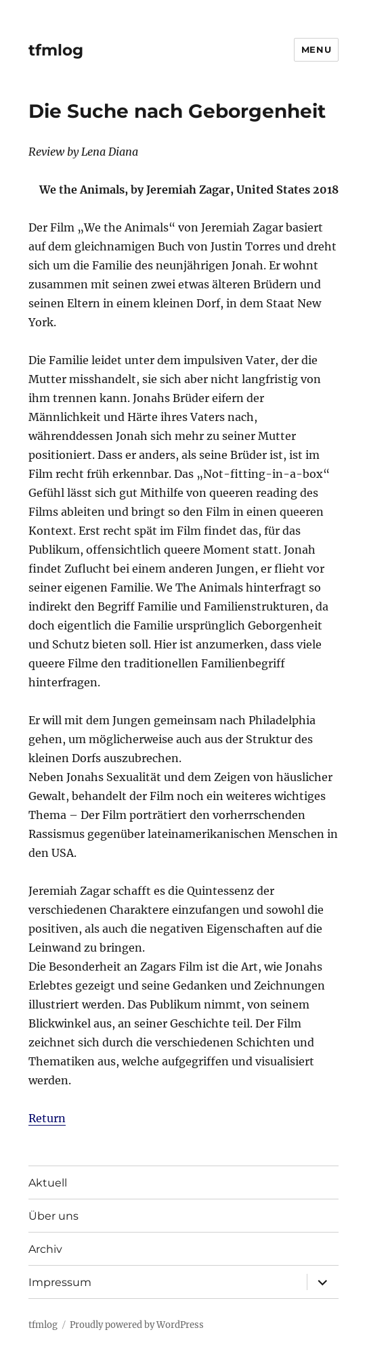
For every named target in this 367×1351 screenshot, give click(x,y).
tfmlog (55, 50)
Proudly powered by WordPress (137, 1325)
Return (47, 1118)
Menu (316, 49)
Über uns (53, 1216)
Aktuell (47, 1182)
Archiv (45, 1249)
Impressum (59, 1282)
